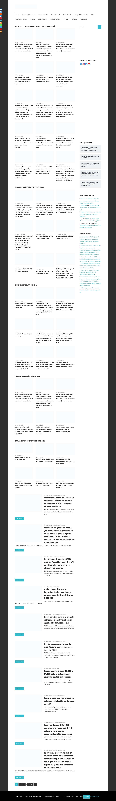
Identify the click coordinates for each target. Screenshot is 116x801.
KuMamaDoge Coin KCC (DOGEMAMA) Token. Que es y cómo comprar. (65, 461)
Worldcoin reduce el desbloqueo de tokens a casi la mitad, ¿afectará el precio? (65, 364)
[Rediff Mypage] (1, 29)
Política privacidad (55, 19)
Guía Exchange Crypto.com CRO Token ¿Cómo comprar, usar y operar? (90, 225)
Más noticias (57, 695)
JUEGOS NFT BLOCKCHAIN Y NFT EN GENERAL (29, 187)
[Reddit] (1, 14)
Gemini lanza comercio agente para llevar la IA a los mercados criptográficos (44, 79)
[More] (1, 31)
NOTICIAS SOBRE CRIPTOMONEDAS (26, 285)
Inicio (17, 15)
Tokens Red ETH (67, 15)
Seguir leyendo (19, 518)
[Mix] (1, 23)
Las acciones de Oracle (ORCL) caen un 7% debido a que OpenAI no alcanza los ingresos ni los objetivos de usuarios (90, 259)
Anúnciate (65, 19)
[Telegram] (1, 27)
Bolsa (92, 15)
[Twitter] (1, 12)
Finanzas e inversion (21, 19)
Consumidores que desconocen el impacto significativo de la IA (90, 207)
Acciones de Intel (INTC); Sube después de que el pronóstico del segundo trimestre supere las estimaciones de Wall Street (65, 142)
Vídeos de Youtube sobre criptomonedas (27, 376)
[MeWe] (1, 20)
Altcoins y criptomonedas (28, 15)
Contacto (74, 19)
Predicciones (83, 19)
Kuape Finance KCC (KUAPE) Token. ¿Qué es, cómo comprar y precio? (23, 485)
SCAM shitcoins (42, 19)
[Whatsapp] (1, 25)
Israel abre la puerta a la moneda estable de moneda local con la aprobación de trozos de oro (59, 619)
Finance (83, 199)
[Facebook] (1, 9)
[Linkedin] (1, 16)
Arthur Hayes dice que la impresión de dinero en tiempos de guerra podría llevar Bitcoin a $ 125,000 (90, 265)
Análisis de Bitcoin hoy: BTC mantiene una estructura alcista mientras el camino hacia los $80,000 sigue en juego (64, 338)
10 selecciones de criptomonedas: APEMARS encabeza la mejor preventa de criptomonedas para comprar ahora (44, 142)
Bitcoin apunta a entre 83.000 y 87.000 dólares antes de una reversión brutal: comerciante (58, 674)
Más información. (95, 797)
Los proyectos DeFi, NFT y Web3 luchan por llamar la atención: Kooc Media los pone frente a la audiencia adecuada (23, 142)
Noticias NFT (57, 586)
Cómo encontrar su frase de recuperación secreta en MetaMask (90, 214)
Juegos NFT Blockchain (81, 15)
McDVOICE (84, 205)
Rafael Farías (84, 212)
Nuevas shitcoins (43, 15)
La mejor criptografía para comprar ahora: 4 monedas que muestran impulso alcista (89, 201)
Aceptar (87, 797)
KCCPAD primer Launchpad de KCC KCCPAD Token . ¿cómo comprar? (65, 485)
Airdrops (32, 19)
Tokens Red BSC (55, 15)
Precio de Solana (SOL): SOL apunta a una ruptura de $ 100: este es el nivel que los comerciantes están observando (64, 81)
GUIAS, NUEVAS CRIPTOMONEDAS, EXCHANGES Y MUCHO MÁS (35, 26)
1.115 (30, 784)
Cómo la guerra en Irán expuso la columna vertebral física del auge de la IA (24, 305)
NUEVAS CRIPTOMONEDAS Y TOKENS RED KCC (30, 441)
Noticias (62, 695)
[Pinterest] (1, 18)
